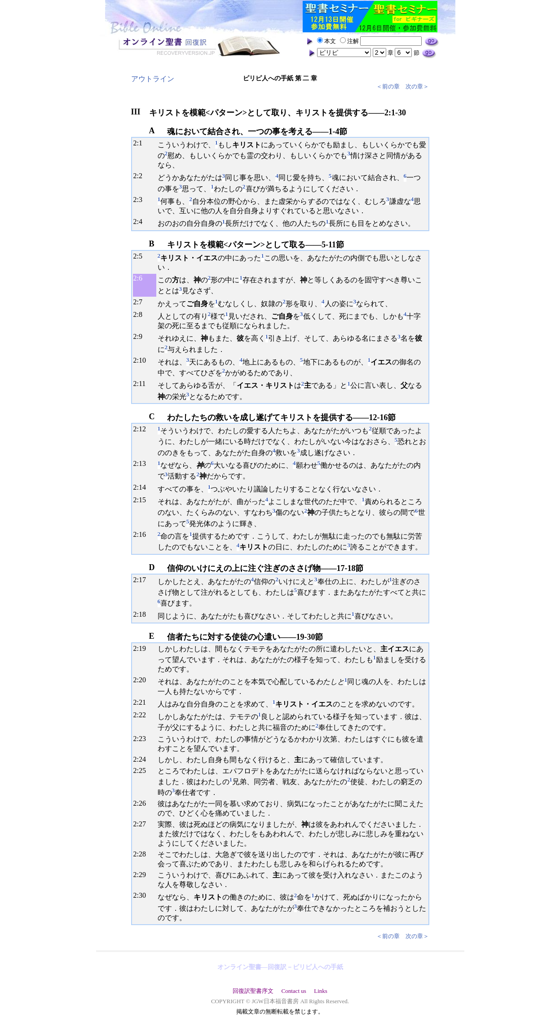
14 (142, 487)
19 (142, 648)
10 (142, 360)
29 (142, 874)
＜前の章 (388, 86)
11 (142, 383)
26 (142, 803)
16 (142, 534)
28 (142, 854)
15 (142, 500)
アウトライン (152, 79)
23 (142, 738)
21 (142, 702)
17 (142, 580)
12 (142, 429)
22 (142, 715)
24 (142, 759)
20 (142, 680)
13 (142, 463)
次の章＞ (417, 86)
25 (142, 770)
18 (142, 614)
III (136, 111)
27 (142, 824)
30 (142, 895)
